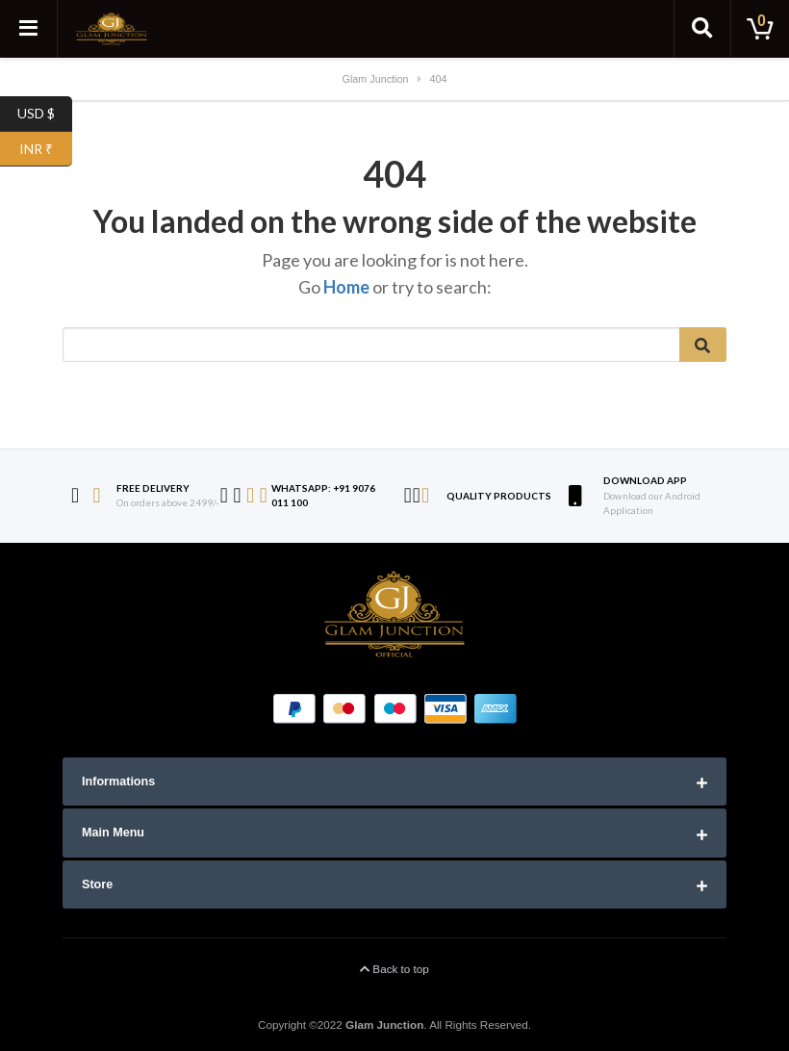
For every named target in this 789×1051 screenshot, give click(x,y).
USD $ (44, 114)
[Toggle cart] (760, 29)
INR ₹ (45, 149)
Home (346, 286)
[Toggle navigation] (29, 29)
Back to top (394, 968)
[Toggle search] (702, 29)
